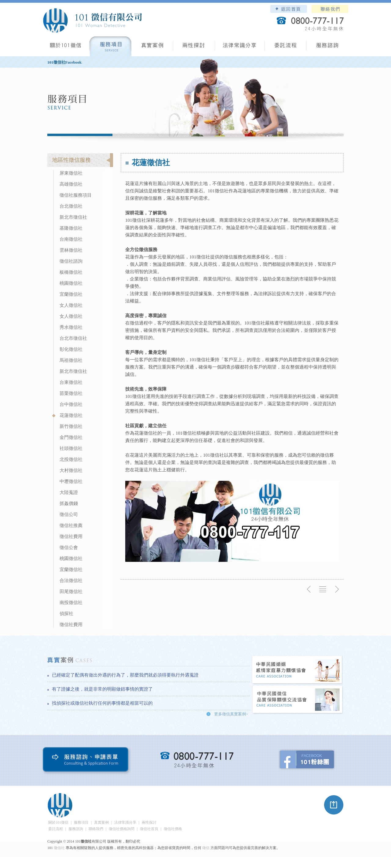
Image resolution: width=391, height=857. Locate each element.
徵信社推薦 (71, 525)
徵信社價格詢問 (121, 829)
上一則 (309, 589)
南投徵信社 (71, 602)
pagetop (334, 805)
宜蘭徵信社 (71, 294)
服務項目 (110, 47)
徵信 (206, 848)
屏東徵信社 (71, 173)
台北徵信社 (71, 206)
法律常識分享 (240, 47)
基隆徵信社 (71, 228)
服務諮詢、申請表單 (87, 760)
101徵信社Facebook (64, 62)
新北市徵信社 (73, 217)
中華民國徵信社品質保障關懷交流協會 (297, 700)
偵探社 (66, 613)
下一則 (336, 589)
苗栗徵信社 (71, 393)
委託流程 (285, 47)
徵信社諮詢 (71, 261)
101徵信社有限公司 (92, 20)
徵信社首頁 (149, 829)
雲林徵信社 (71, 250)
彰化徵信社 (71, 349)
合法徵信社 (71, 580)
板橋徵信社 (71, 272)
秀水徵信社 (71, 327)
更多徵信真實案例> (231, 714)
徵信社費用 (71, 536)
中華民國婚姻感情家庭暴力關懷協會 (297, 670)
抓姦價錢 (69, 503)
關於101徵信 (58, 822)
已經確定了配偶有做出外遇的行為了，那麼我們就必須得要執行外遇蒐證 (125, 675)
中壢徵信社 (71, 481)
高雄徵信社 (71, 184)
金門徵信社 (71, 437)
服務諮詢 (327, 47)
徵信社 (59, 848)
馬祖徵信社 (71, 360)
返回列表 (323, 589)
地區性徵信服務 (71, 160)
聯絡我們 (330, 9)
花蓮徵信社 (71, 415)
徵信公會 (69, 547)
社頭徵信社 (71, 448)
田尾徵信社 (71, 591)
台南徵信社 (71, 239)
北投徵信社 (71, 459)
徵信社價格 (173, 829)
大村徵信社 (71, 470)
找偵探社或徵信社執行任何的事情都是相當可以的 (102, 703)
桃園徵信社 (71, 283)
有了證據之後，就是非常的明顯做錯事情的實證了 (102, 689)
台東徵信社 (71, 382)
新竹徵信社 (71, 426)
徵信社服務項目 (76, 195)
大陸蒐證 (69, 492)
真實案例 (152, 47)
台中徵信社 (71, 404)
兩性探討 (194, 47)
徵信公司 (69, 514)
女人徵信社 (71, 305)
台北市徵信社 (73, 338)
